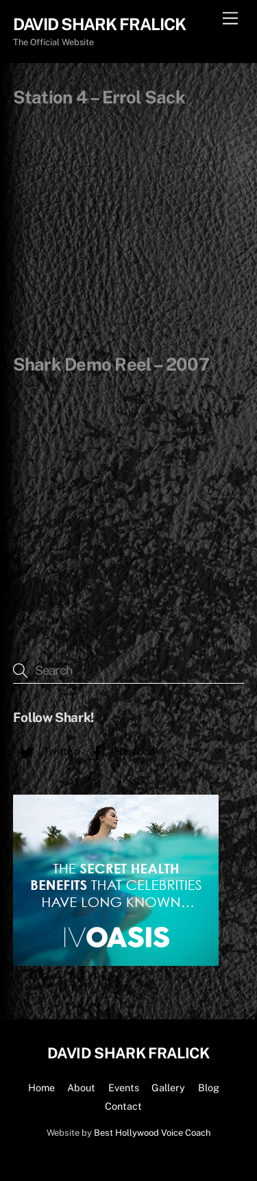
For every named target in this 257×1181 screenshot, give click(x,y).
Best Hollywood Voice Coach (152, 1133)
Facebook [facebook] (123, 751)
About (81, 1087)
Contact (123, 1106)
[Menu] (230, 18)
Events (123, 1087)
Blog (208, 1087)
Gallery (168, 1087)
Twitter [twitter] (45, 751)
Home (41, 1087)
